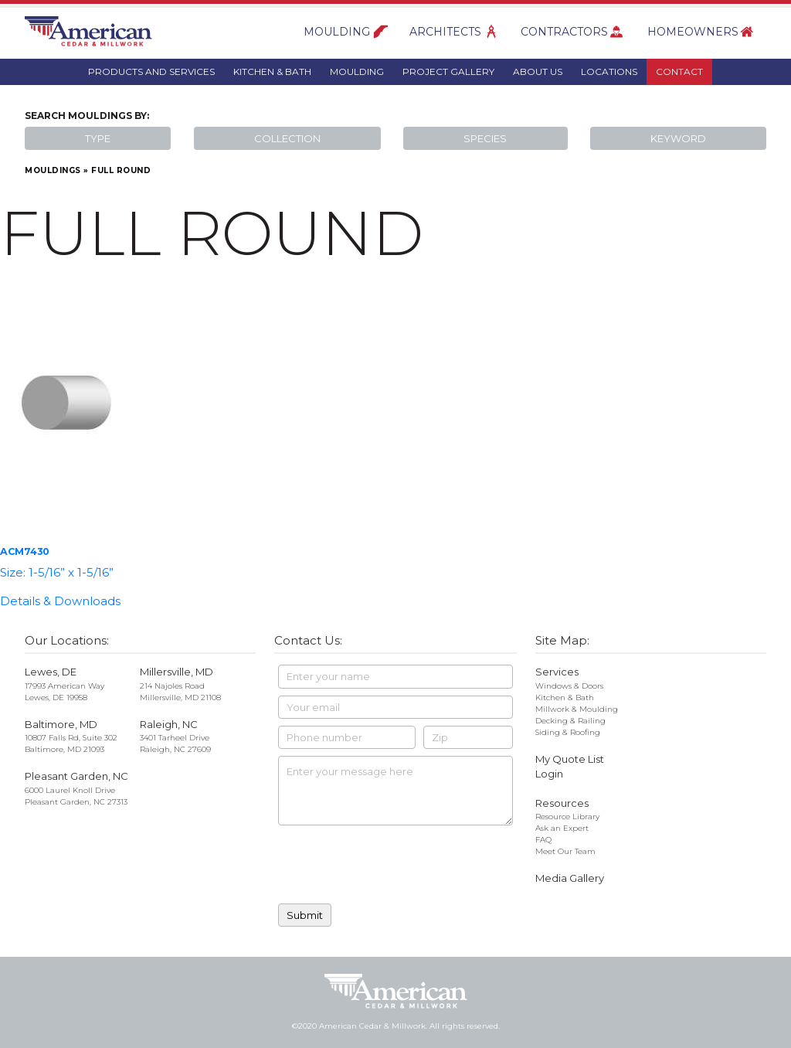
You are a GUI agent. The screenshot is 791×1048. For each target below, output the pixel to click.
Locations (609, 71)
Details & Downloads (60, 601)
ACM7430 (24, 551)
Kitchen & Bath (272, 71)
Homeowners (692, 32)
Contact (679, 71)
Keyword (678, 138)
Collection (287, 138)
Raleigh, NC (169, 724)
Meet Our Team (565, 851)
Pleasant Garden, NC (76, 776)
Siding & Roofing (567, 732)
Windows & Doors (569, 686)
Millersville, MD (176, 671)
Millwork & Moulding (576, 709)
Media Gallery (569, 878)
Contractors (564, 32)
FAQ (543, 840)
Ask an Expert (562, 828)
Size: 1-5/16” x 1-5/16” (57, 572)
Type (97, 138)
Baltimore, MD (61, 724)
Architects (445, 32)
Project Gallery (448, 71)
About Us (537, 71)
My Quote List (569, 759)
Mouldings (53, 170)
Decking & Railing (570, 721)
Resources (562, 803)
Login (549, 773)
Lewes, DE (50, 671)
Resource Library (567, 817)
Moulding (337, 32)
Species (485, 138)
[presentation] (395, 866)
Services (557, 671)
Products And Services (151, 71)
